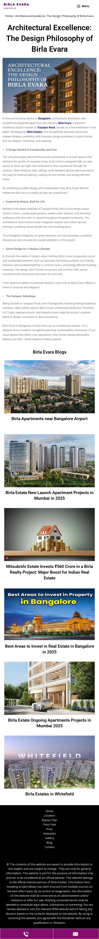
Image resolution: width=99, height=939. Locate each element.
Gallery (49, 838)
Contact (49, 847)
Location (49, 815)
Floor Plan (49, 824)
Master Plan (49, 820)
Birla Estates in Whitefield (49, 794)
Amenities (49, 833)
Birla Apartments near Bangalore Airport (49, 419)
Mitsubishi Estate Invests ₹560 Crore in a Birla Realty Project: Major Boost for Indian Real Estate (49, 572)
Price (49, 829)
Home (49, 811)
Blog (49, 842)
